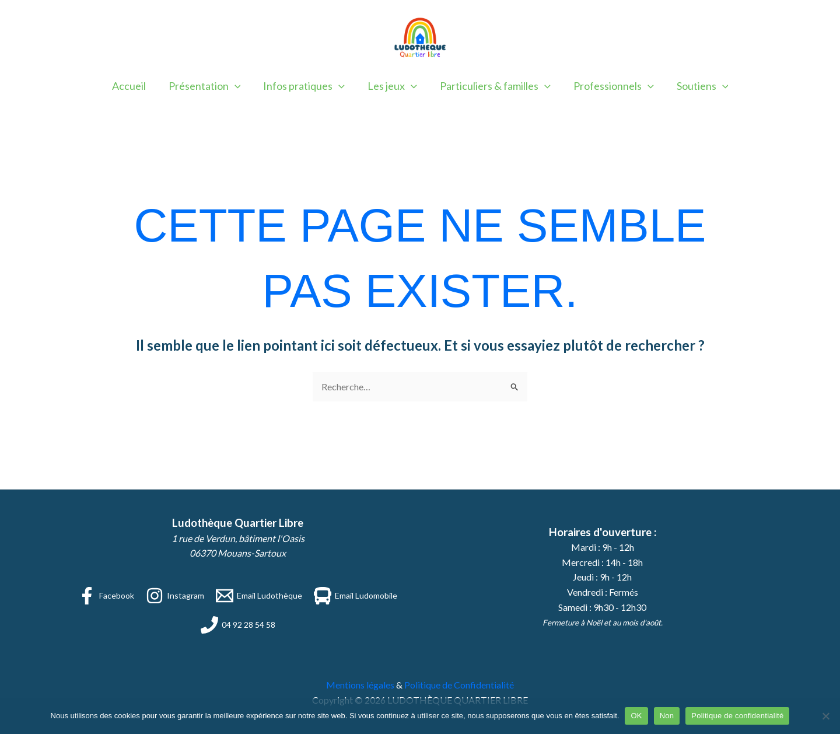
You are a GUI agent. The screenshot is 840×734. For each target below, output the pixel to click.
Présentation (208, 86)
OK (636, 715)
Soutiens (697, 86)
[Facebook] (106, 595)
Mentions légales (360, 684)
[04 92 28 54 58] (238, 624)
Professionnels (610, 86)
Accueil (134, 85)
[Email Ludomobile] (355, 595)
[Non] (825, 716)
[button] (238, 86)
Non (667, 715)
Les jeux (392, 86)
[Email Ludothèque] (259, 595)
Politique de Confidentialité (459, 684)
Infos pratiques (305, 86)
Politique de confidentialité (737, 715)
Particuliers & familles (493, 86)
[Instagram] (175, 595)
